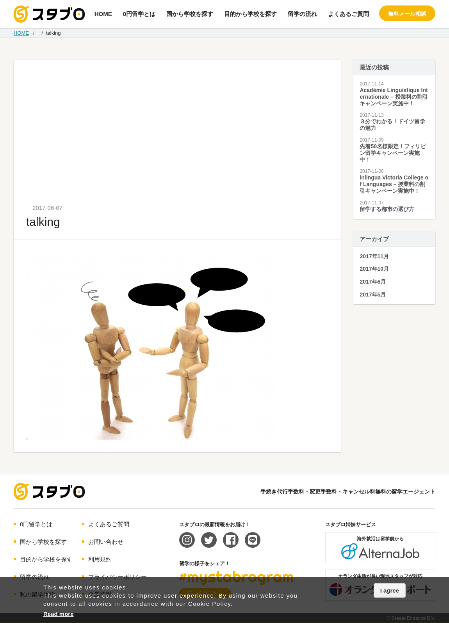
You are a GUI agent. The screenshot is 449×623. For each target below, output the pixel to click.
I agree (389, 590)
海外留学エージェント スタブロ (49, 491)
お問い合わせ (105, 541)
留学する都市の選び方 (387, 209)
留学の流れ (302, 14)
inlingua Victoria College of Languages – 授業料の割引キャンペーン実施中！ (394, 184)
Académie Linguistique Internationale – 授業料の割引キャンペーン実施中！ (394, 96)
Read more (58, 614)
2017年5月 (373, 294)
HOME (103, 14)
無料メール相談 (407, 14)
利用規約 (100, 559)
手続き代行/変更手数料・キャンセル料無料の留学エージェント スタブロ (49, 14)
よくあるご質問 (348, 14)
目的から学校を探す (250, 14)
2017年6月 (373, 282)
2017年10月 (374, 269)
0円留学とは (139, 14)
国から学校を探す (189, 14)
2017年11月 (374, 256)
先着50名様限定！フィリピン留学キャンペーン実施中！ (393, 153)
